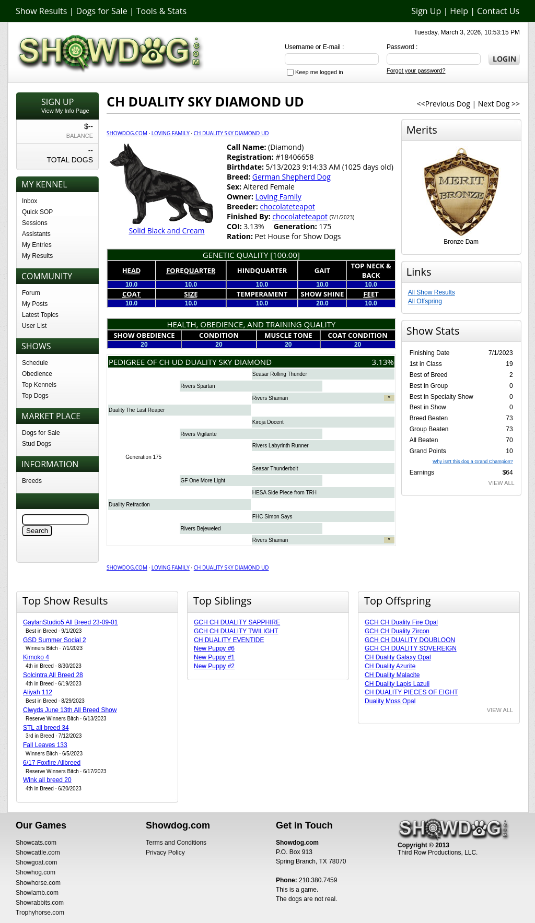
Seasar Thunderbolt (275, 468)
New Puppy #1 (214, 657)
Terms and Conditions (176, 842)
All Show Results (431, 292)
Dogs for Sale (101, 11)
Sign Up (426, 11)
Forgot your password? (416, 70)
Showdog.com (127, 133)
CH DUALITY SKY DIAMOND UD (231, 133)
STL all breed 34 (46, 727)
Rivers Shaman (270, 398)
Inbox (29, 201)
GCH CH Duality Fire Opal (401, 622)
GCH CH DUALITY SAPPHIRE (237, 622)
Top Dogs (35, 395)
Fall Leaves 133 (45, 745)
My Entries (37, 245)
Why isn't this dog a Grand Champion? (473, 461)
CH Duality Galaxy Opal (398, 657)
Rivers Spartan (197, 386)
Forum (31, 293)
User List (34, 325)
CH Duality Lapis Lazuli (397, 684)
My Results (37, 255)
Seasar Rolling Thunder (279, 374)
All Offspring (425, 301)
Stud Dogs (36, 443)
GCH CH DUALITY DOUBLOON (410, 640)
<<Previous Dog (443, 104)
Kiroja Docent (268, 422)
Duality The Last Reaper (137, 410)
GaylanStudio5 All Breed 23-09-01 (70, 622)
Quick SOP (37, 212)
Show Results (41, 11)
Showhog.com (35, 872)
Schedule (35, 362)
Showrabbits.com (40, 902)
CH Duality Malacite (392, 675)
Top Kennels (39, 384)
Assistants (36, 234)
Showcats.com (36, 842)
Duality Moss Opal (390, 701)
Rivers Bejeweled (200, 528)
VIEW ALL (502, 483)
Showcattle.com (38, 852)
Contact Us (498, 11)
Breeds (32, 480)
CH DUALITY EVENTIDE (229, 640)
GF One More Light (202, 480)
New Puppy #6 (214, 648)
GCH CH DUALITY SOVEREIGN (411, 648)
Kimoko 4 (36, 657)
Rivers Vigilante (198, 434)
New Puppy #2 (214, 666)
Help (459, 11)
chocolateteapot (287, 206)
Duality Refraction (129, 504)
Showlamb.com (37, 892)
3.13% (383, 362)
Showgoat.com (36, 862)
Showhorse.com (38, 882)
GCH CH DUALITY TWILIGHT (236, 631)
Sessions (35, 223)
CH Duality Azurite (390, 666)
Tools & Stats (161, 11)
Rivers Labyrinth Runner (280, 445)
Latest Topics (40, 314)
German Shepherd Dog (291, 177)
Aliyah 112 (37, 692)
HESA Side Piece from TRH (284, 492)
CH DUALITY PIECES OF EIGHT (411, 692)
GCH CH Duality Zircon (397, 631)
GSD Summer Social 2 (54, 640)
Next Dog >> (499, 104)
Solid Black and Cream (166, 230)
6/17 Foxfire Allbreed (51, 762)
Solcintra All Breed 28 (53, 675)
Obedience (37, 373)
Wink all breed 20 (47, 780)
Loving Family (171, 133)
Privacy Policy (165, 852)
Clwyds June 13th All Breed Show (70, 710)
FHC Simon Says (272, 516)
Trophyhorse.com (40, 912)
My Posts (35, 303)
